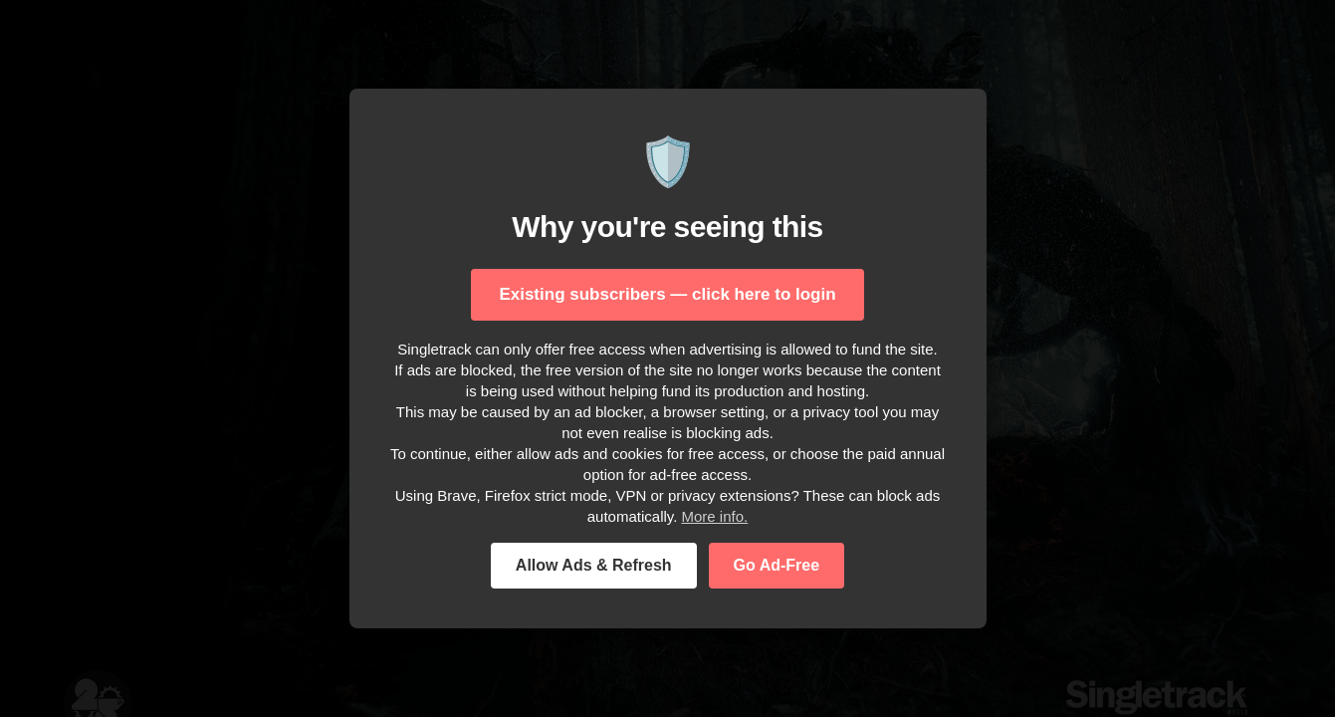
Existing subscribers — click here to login (667, 294)
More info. (715, 516)
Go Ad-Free (777, 565)
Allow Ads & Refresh (594, 565)
